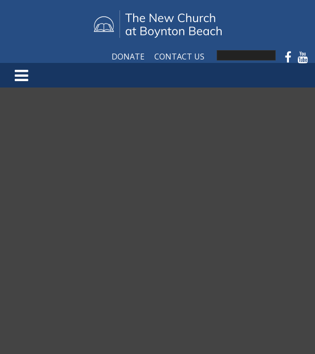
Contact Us (179, 56)
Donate (128, 56)
